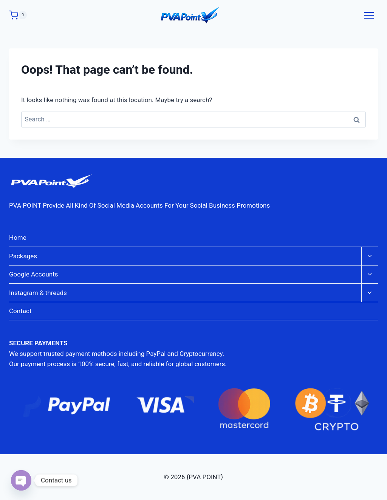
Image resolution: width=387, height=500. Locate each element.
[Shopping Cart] (18, 15)
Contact (20, 311)
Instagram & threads (38, 293)
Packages (23, 256)
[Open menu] (369, 15)
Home (17, 237)
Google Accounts (33, 274)
